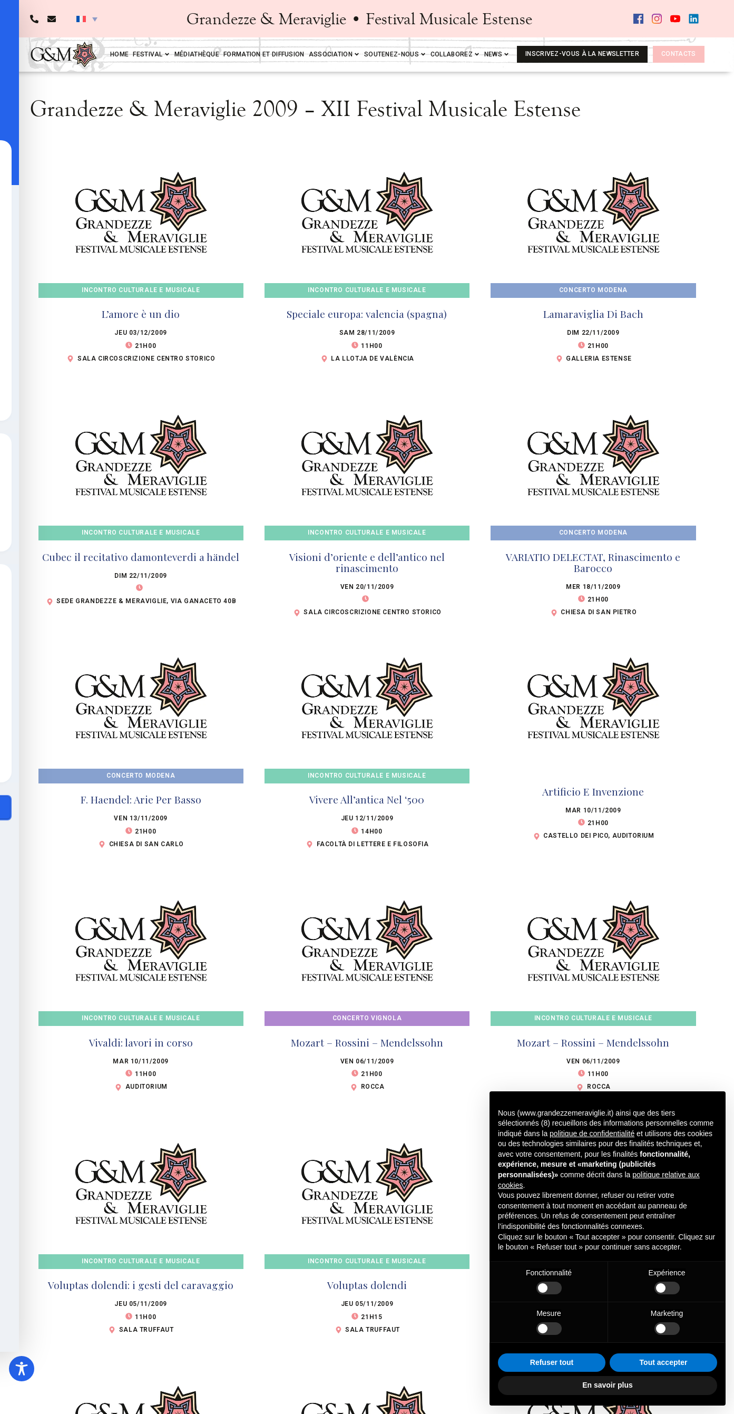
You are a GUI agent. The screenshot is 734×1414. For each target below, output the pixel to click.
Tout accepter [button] (664, 1362)
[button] (87, 19)
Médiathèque (196, 54)
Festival (151, 54)
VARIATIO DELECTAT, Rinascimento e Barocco (593, 562)
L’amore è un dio (141, 314)
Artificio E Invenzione (593, 791)
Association (334, 54)
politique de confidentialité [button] (592, 1133)
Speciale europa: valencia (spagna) (367, 314)
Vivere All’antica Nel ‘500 (366, 799)
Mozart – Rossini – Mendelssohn (367, 1042)
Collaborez (455, 54)
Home (119, 54)
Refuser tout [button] (551, 1362)
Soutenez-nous (395, 54)
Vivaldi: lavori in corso (141, 1042)
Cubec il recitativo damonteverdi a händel (140, 557)
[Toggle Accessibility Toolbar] (21, 1368)
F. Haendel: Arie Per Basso (141, 799)
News (497, 54)
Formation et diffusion (264, 54)
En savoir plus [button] (607, 1385)
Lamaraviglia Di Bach (593, 314)
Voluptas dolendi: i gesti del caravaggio (140, 1285)
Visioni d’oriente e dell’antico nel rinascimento (367, 562)
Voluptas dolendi (367, 1285)
